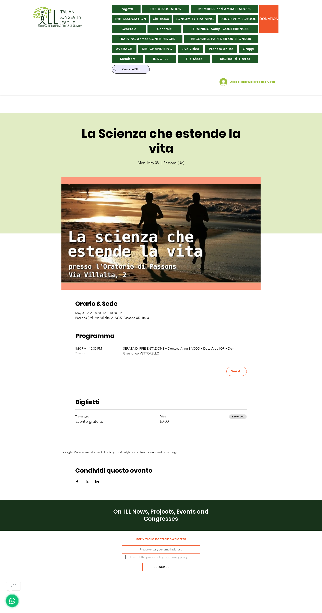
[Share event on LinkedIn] (97, 481)
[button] (124, 49)
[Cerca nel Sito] (131, 69)
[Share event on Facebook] (77, 481)
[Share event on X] (87, 481)
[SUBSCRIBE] (161, 567)
